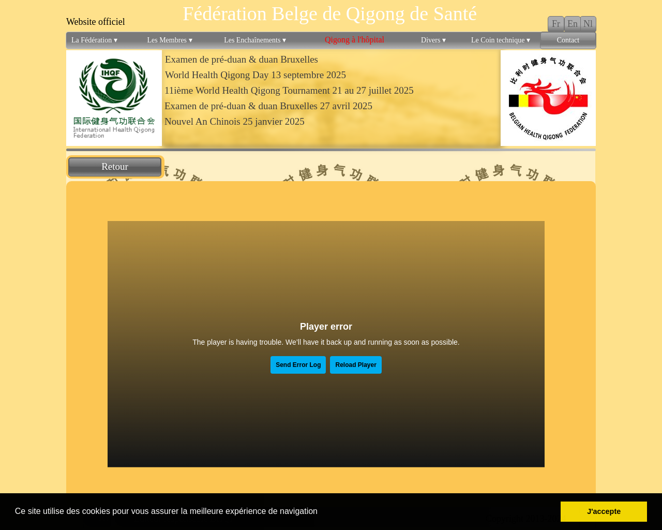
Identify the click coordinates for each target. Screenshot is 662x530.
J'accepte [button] (604, 511)
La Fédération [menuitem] (94, 40)
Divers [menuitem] (433, 40)
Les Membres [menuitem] (169, 40)
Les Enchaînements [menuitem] (255, 40)
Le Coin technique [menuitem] (500, 40)
